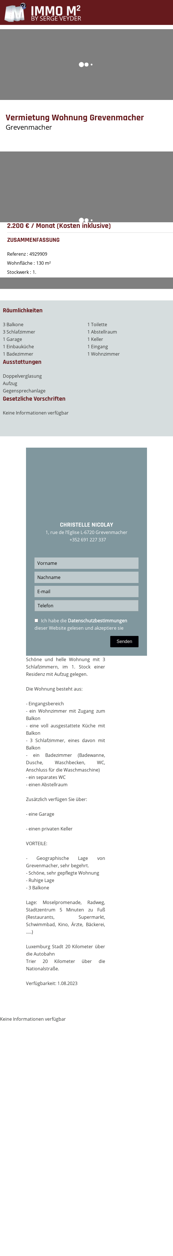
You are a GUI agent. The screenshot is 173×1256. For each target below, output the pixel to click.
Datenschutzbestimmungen (97, 621)
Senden (124, 641)
